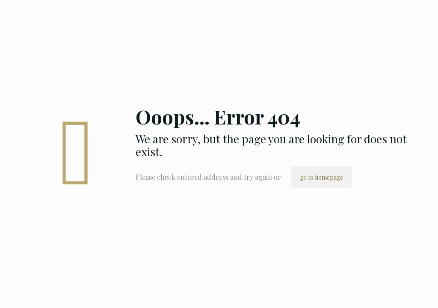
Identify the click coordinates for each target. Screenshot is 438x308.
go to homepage (321, 177)
